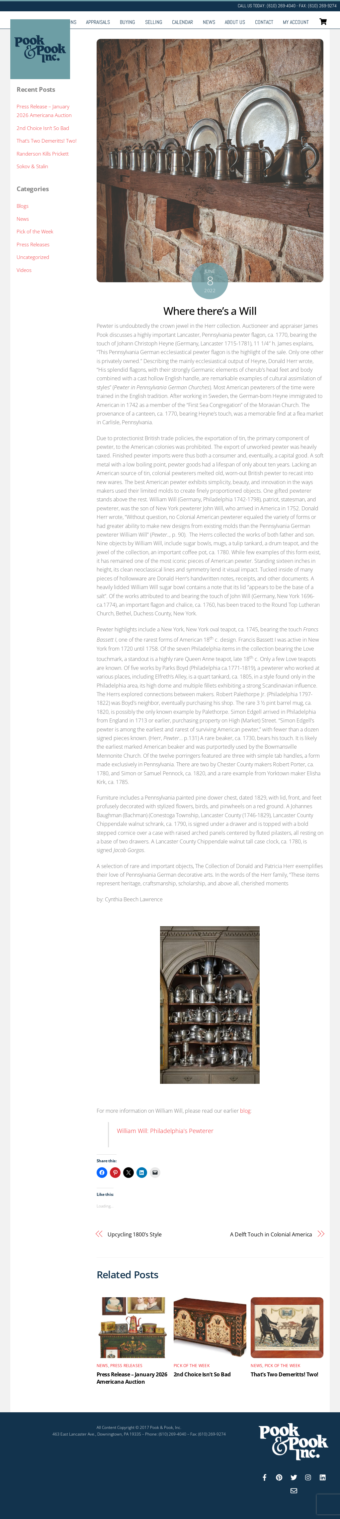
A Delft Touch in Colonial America (271, 1234)
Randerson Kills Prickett (43, 153)
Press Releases (126, 1365)
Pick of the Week (192, 1365)
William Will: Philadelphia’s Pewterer (165, 1131)
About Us (235, 22)
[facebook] (264, 1476)
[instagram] (308, 1476)
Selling (153, 22)
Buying (127, 22)
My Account (296, 22)
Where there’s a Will (210, 311)
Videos (24, 270)
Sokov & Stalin (32, 166)
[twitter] (293, 1476)
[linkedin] (323, 1476)
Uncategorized (33, 257)
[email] (293, 1490)
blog (245, 1110)
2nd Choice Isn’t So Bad (202, 1374)
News (209, 22)
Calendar (182, 22)
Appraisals (98, 22)
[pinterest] (279, 1476)
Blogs (23, 205)
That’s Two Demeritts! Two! (284, 1374)
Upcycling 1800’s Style (134, 1234)
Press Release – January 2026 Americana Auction (132, 1378)
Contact (264, 22)
